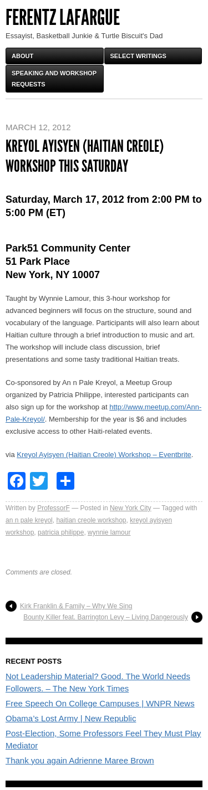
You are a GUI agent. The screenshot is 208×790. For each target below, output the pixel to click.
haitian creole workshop (91, 520)
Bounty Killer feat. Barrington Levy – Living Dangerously (105, 617)
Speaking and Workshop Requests (54, 79)
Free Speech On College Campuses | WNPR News (100, 703)
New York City (130, 508)
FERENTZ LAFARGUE (63, 17)
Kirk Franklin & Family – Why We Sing (76, 606)
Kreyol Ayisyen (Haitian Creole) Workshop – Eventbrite (104, 454)
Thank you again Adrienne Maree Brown (80, 760)
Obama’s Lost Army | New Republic (71, 718)
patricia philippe (61, 532)
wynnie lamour (109, 532)
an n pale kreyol (29, 520)
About (22, 56)
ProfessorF (53, 508)
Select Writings (138, 56)
